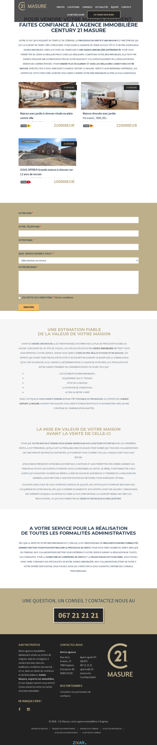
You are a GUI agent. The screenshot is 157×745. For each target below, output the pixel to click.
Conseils (87, 6)
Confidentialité (88, 677)
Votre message (28, 267)
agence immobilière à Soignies (92, 721)
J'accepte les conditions (37, 297)
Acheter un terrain (91, 732)
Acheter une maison (112, 728)
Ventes (61, 6)
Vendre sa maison (39, 728)
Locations (73, 6)
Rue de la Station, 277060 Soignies (67, 661)
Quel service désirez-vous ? (36, 253)
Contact (126, 6)
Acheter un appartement (66, 732)
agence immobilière (103, 348)
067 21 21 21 (78, 615)
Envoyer (29, 307)
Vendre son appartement (64, 728)
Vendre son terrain (89, 728)
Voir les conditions (63, 297)
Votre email (26, 240)
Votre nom (25, 213)
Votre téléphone (29, 226)
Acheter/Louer (75, 14)
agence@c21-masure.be (87, 671)
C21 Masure (64, 721)
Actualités (101, 6)
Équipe (114, 6)
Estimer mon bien (104, 14)
